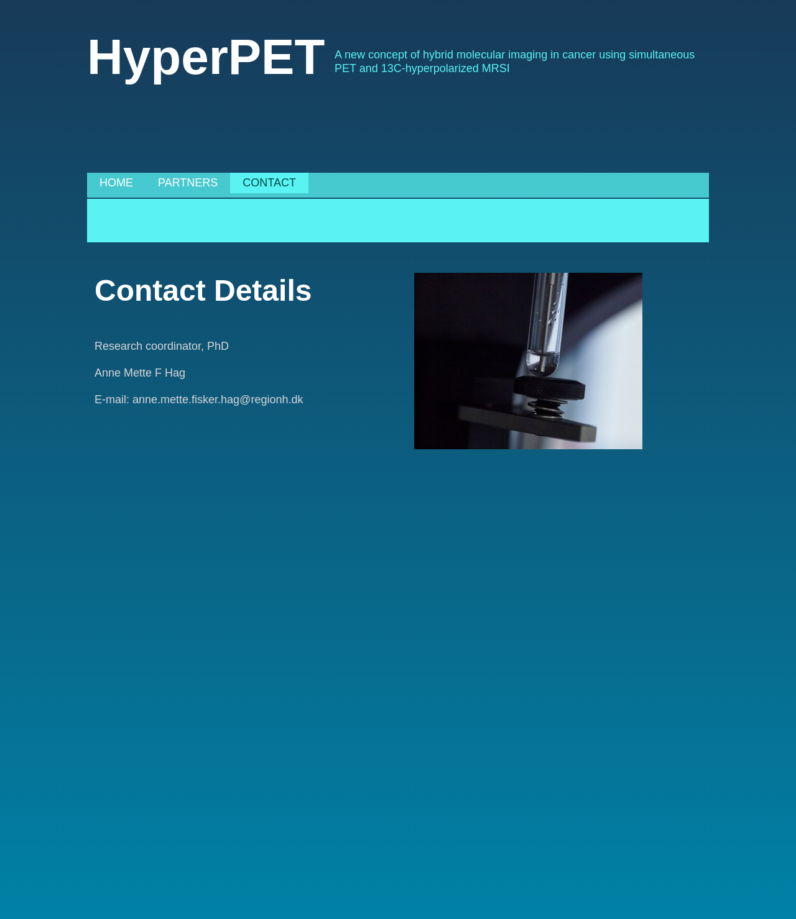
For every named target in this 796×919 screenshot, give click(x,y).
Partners (188, 182)
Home (116, 182)
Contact (269, 182)
